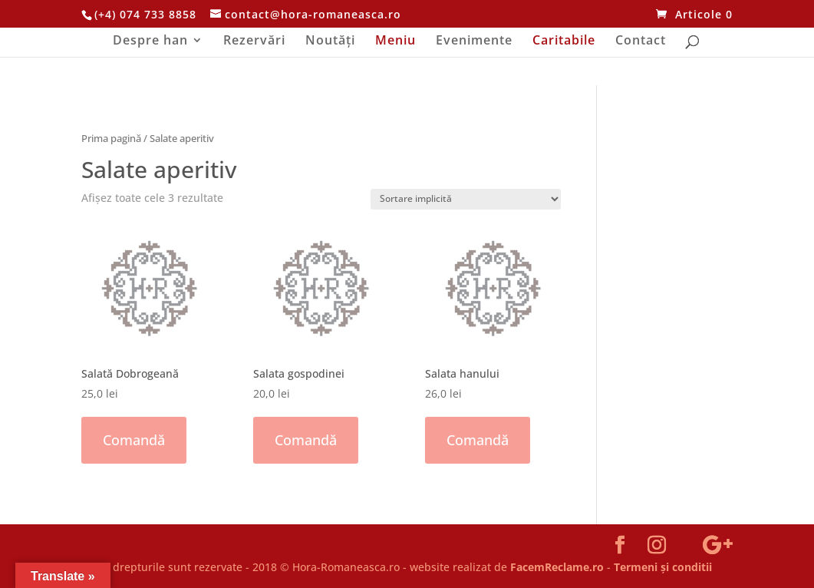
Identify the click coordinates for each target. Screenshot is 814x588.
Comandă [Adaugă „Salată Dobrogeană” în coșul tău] (134, 440)
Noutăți (330, 41)
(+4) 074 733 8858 (145, 14)
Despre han (150, 41)
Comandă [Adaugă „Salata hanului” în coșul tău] (478, 440)
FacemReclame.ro (557, 567)
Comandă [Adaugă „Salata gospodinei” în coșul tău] (306, 440)
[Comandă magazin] (466, 199)
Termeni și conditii (663, 567)
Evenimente (474, 41)
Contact (640, 41)
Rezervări (254, 41)
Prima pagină (111, 138)
